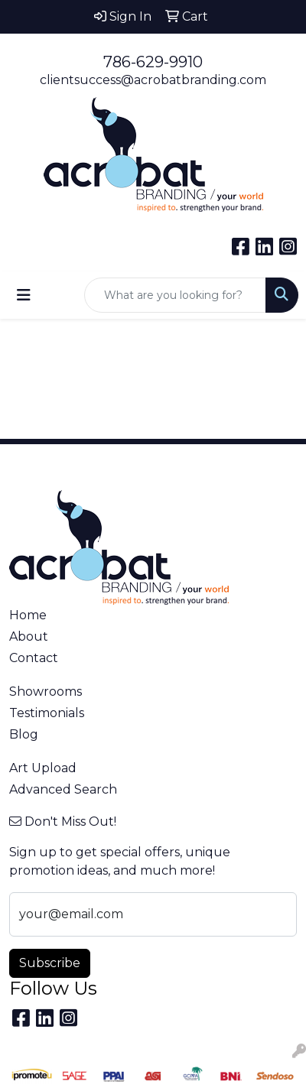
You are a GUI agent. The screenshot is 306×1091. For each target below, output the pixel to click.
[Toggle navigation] (24, 295)
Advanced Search (63, 789)
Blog (23, 734)
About (28, 636)
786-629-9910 (153, 62)
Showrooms (45, 691)
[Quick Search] (175, 295)
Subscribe (49, 963)
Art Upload (42, 768)
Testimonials (46, 713)
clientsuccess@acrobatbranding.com (153, 80)
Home (28, 615)
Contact (33, 658)
